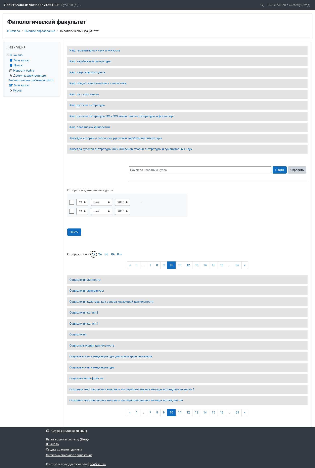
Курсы (17, 90)
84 (113, 254)
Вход (305, 5)
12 (93, 254)
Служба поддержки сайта (67, 431)
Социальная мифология (86, 378)
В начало (13, 31)
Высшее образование (40, 31)
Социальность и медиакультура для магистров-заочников (111, 356)
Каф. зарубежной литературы (90, 61)
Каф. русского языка (84, 94)
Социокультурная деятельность (92, 345)
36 (106, 254)
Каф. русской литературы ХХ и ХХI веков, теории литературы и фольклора (122, 116)
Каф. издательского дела (87, 72)
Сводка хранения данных (64, 449)
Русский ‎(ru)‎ (69, 5)
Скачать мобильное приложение (69, 455)
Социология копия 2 (84, 312)
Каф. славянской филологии (90, 127)
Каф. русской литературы (87, 105)
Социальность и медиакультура (92, 367)
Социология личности (85, 280)
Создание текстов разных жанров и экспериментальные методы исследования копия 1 (132, 389)
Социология (78, 334)
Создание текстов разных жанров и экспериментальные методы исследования (126, 400)
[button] (262, 5)
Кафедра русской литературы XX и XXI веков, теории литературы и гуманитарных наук (131, 149)
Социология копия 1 (84, 323)
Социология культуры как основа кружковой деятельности (112, 301)
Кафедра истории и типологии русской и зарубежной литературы (116, 138)
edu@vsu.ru (98, 464)
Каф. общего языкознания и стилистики (98, 83)
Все (119, 254)
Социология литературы (87, 290)
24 (100, 254)
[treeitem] (31, 73)
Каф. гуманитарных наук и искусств (95, 50)
